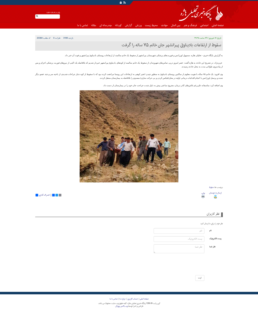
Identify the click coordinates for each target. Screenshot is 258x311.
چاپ (203, 194)
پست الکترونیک (215, 238)
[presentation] (194, 265)
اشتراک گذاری (43, 195)
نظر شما (212, 246)
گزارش (128, 25)
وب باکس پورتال (121, 306)
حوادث (164, 25)
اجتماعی (204, 25)
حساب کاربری (133, 299)
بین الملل (175, 25)
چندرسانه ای (105, 25)
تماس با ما (82, 25)
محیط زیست (151, 25)
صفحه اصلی (218, 25)
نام (210, 230)
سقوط (211, 187)
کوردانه (118, 25)
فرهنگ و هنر (190, 25)
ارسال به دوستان (215, 194)
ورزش (138, 25)
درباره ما (122, 299)
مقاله (93, 25)
